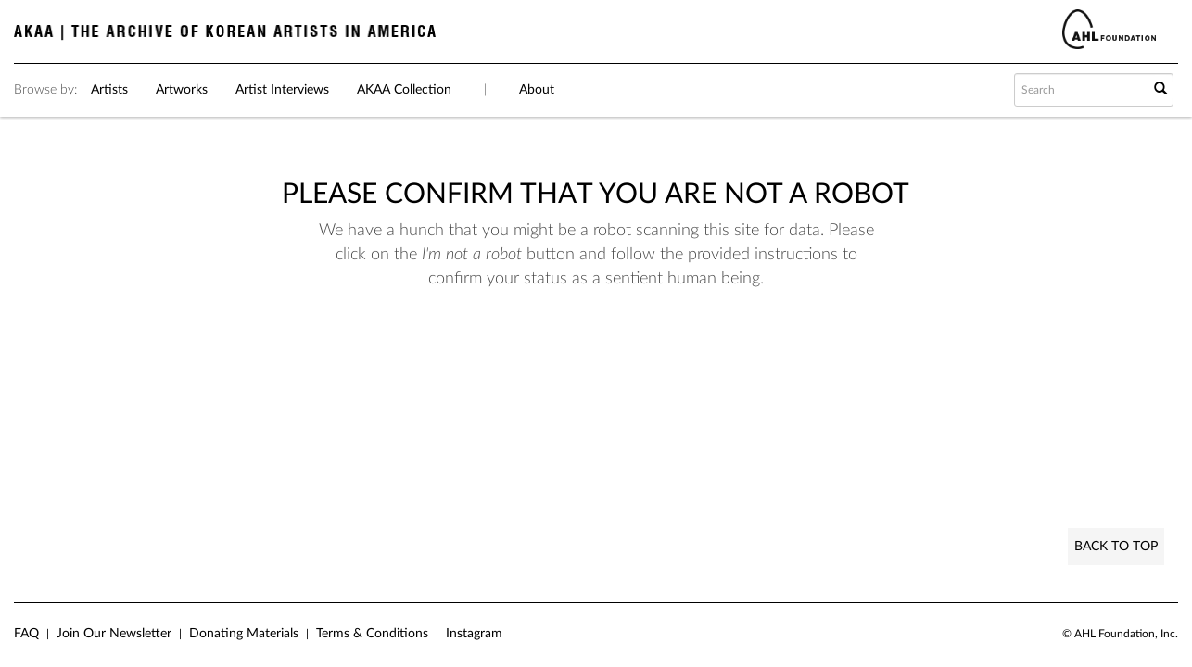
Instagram (474, 633)
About (536, 89)
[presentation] (589, 349)
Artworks (182, 89)
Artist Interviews (282, 89)
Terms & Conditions (372, 633)
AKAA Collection (404, 89)
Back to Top (1116, 546)
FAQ (26, 633)
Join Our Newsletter (114, 633)
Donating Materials (243, 633)
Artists (109, 89)
